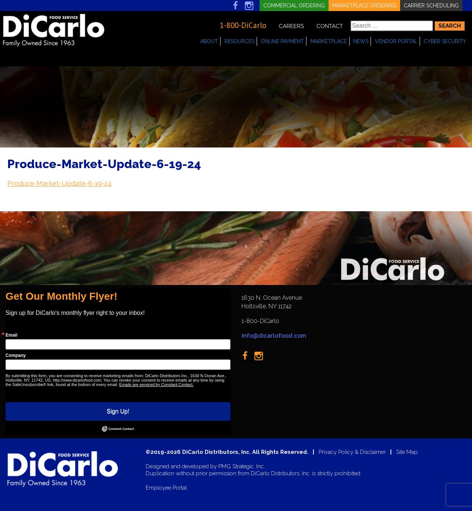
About (209, 41)
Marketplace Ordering (364, 5)
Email (11, 335)
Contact (329, 26)
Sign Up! (118, 411)
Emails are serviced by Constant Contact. (156, 384)
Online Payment (282, 41)
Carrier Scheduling (431, 5)
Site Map (407, 452)
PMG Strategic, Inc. (241, 466)
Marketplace (328, 41)
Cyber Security (445, 41)
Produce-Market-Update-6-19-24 (59, 183)
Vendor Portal (396, 41)
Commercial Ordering (294, 5)
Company (16, 355)
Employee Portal (166, 488)
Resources (239, 41)
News (360, 41)
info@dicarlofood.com (274, 335)
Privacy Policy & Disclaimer (352, 452)
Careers (291, 26)
